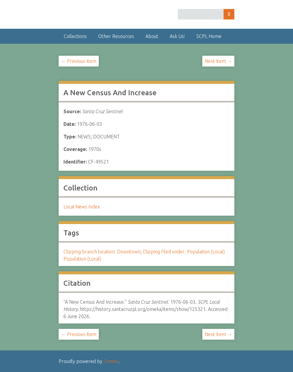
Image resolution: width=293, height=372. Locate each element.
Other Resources (116, 36)
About (151, 36)
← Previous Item (78, 61)
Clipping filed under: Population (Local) (184, 251)
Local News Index (81, 206)
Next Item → (218, 61)
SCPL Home (208, 36)
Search (229, 14)
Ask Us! (177, 36)
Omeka (111, 361)
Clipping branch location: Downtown (101, 251)
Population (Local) (82, 258)
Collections (75, 36)
